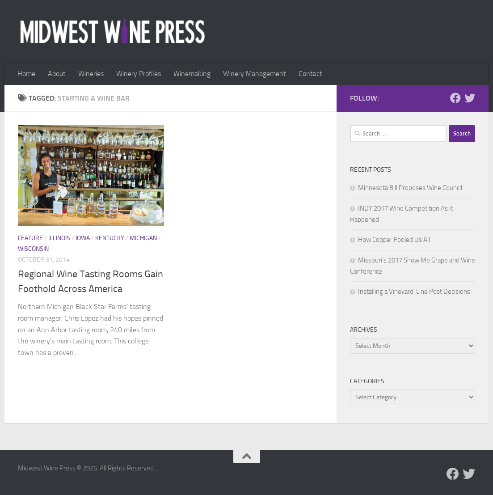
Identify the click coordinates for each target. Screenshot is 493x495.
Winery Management (254, 73)
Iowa (83, 238)
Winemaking (192, 73)
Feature (30, 238)
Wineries (91, 73)
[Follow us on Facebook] (455, 98)
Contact (310, 73)
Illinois (59, 238)
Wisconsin (33, 249)
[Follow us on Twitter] (469, 98)
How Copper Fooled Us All (394, 240)
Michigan (143, 238)
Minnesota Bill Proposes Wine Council (410, 188)
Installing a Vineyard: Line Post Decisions (414, 292)
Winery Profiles (138, 73)
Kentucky (109, 238)
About (57, 73)
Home (26, 73)
